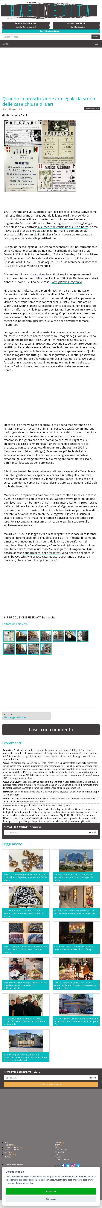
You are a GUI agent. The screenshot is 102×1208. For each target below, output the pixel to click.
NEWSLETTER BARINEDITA (22, 826)
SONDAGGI (59, 1152)
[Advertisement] (51, 72)
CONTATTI (59, 1154)
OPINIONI (58, 1142)
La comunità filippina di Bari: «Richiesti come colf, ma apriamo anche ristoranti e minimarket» (25, 1021)
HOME (7, 1142)
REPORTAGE (9, 1154)
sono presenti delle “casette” (41, 553)
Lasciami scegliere (25, 1183)
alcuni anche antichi (46, 274)
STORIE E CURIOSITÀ (13, 1147)
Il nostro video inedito (51, 1084)
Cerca (95, 36)
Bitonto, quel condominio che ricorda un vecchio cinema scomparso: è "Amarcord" (75, 912)
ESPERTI (58, 1147)
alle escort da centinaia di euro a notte (62, 227)
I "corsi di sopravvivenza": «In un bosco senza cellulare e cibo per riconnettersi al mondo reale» (75, 985)
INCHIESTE (9, 1145)
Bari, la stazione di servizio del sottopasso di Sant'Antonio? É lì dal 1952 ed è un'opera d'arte (76, 1021)
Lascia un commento (51, 729)
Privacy (58, 1157)
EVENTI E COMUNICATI (13, 1150)
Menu (5, 44)
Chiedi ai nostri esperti (14, 1165)
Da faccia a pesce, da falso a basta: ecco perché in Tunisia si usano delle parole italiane (74, 877)
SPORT (57, 1145)
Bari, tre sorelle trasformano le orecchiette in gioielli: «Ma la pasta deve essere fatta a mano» (26, 877)
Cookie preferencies (63, 1159)
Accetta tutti (51, 1191)
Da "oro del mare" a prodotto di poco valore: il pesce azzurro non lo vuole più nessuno (24, 913)
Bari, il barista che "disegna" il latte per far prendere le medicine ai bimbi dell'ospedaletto (25, 985)
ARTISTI (8, 1152)
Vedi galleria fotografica (67, 282)
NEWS (7, 1157)
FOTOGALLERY (61, 1150)
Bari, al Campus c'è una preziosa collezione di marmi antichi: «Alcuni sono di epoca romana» (25, 949)
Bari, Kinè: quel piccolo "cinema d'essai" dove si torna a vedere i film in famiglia (74, 948)
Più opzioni (51, 1199)
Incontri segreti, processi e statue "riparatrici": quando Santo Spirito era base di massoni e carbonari (25, 1057)
